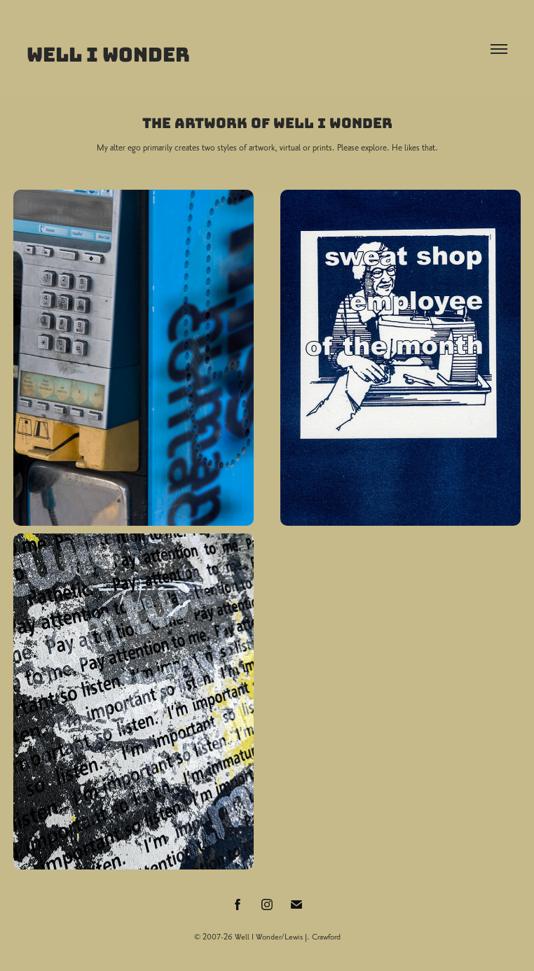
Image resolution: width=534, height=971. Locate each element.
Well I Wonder (108, 54)
